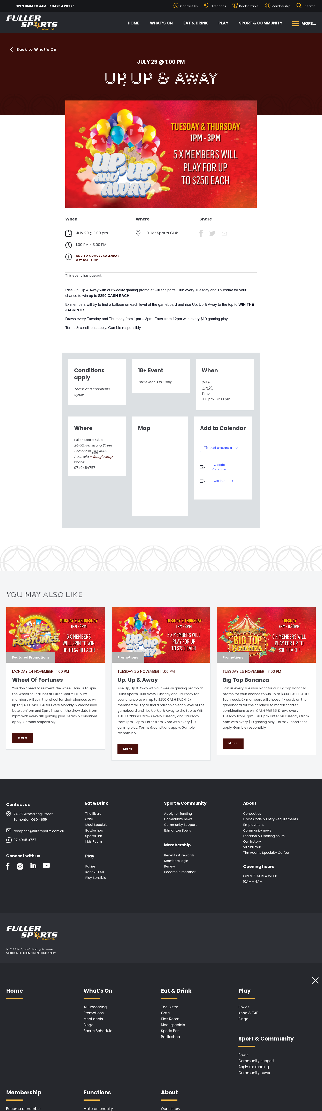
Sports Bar (93, 836)
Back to (36, 49)
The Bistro (93, 813)
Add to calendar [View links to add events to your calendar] (221, 447)
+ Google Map (101, 456)
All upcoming (95, 1007)
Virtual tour (252, 847)
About (249, 803)
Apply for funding (178, 813)
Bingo (88, 1025)
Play (223, 23)
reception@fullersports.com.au (39, 831)
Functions (97, 1092)
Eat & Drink (195, 23)
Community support (256, 1061)
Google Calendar (219, 467)
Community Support (180, 825)
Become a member (180, 872)
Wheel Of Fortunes (37, 680)
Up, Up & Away (137, 680)
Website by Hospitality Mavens (22, 953)
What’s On (161, 23)
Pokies (90, 866)
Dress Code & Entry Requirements (270, 819)
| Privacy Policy (48, 953)
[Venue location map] (160, 473)
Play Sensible (95, 877)
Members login (176, 861)
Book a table (249, 6)
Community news (178, 819)
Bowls (243, 1055)
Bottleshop (94, 830)
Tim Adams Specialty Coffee (266, 852)
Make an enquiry (98, 1109)
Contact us (252, 813)
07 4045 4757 (25, 840)
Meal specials (173, 1025)
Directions (218, 6)
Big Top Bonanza (246, 680)
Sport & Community (260, 23)
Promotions (94, 1013)
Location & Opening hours (264, 836)
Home (133, 23)
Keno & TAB (94, 872)
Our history (252, 841)
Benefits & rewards (179, 855)
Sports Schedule (98, 1031)
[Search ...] (310, 6)
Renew (169, 866)
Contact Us (189, 6)
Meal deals (93, 1019)
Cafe (89, 819)
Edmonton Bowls (177, 830)
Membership (281, 6)
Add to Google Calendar (98, 256)
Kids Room (93, 841)
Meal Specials (96, 825)
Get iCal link (87, 260)
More (22, 738)
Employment (253, 825)
